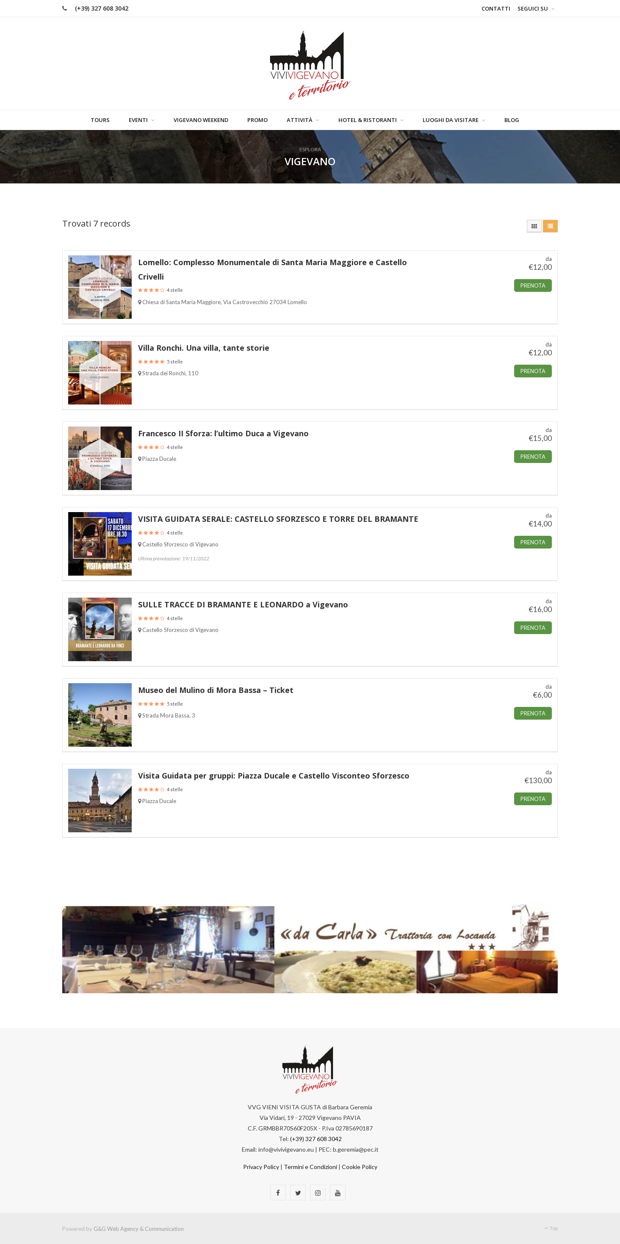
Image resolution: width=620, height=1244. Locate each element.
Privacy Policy (261, 1166)
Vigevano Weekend (201, 119)
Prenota (532, 285)
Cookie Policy (359, 1166)
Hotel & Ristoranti (367, 119)
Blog (511, 119)
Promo (257, 119)
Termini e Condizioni (310, 1166)
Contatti (496, 8)
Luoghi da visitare (451, 119)
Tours (100, 119)
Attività (300, 119)
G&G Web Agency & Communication (139, 1228)
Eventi (138, 119)
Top (551, 1228)
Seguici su (533, 8)
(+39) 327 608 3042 (101, 8)
